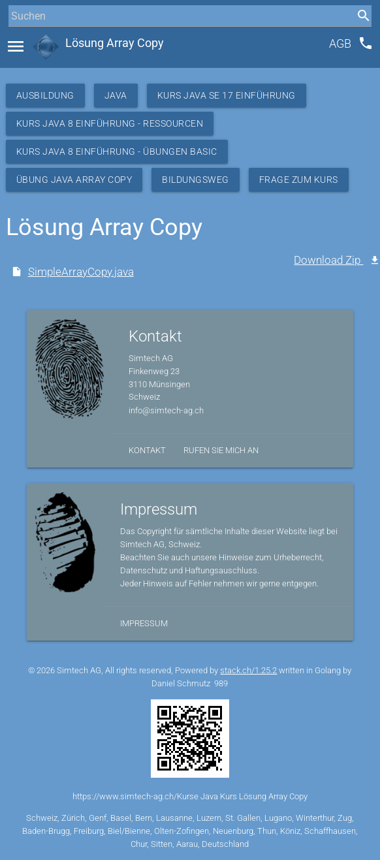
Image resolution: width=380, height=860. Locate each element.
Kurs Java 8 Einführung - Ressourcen (110, 123)
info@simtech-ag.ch (166, 410)
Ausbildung (45, 95)
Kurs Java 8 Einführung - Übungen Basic (116, 151)
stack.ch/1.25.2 (248, 670)
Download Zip (328, 259)
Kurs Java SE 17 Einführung (226, 95)
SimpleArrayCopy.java (81, 271)
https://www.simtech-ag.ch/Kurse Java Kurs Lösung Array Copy (190, 796)
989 (221, 683)
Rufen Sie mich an (221, 450)
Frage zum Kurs (298, 179)
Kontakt (147, 450)
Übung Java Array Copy (74, 179)
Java (115, 95)
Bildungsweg (195, 179)
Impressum (144, 623)
